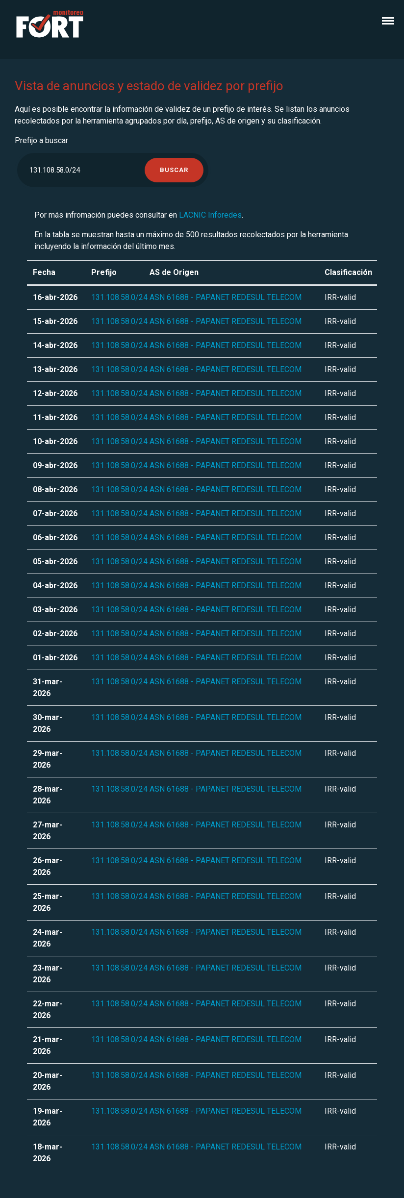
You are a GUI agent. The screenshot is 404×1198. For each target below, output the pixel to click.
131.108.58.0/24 (119, 297)
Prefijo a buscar (41, 140)
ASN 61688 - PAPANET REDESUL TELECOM (226, 297)
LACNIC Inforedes (210, 215)
